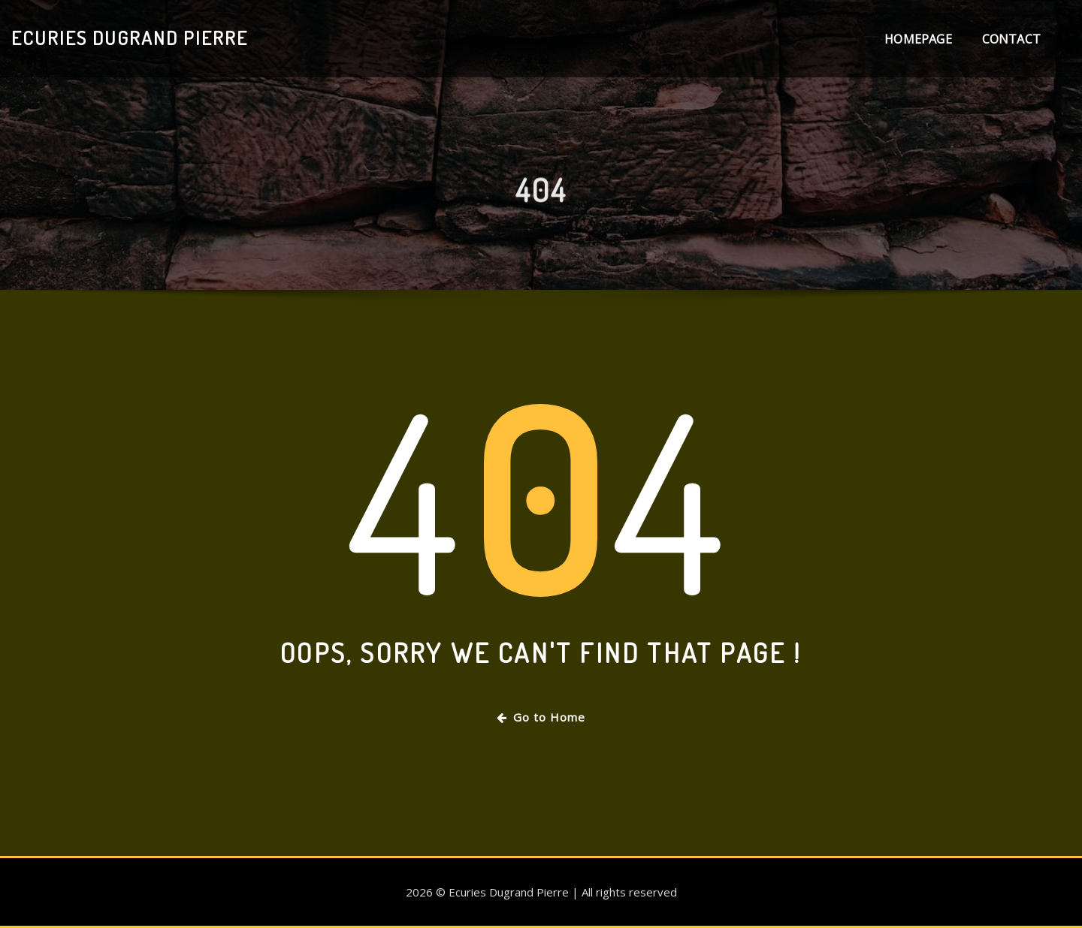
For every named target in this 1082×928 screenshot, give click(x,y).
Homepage (917, 39)
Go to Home (541, 717)
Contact (1011, 39)
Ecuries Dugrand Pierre (129, 38)
